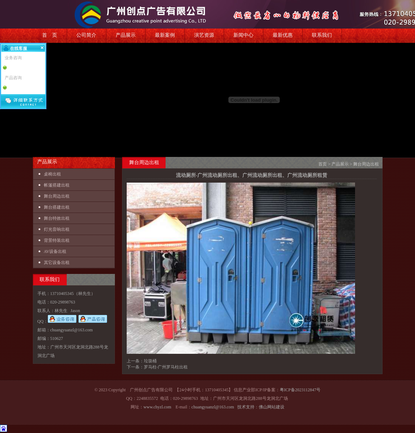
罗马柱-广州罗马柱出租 (166, 367)
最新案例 (165, 35)
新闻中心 (243, 35)
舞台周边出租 (57, 196)
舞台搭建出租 (57, 207)
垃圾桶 (150, 360)
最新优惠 (283, 35)
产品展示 (126, 35)
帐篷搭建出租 (57, 185)
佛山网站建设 (271, 406)
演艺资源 (204, 35)
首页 (322, 164)
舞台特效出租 (57, 218)
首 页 (49, 35)
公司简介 (86, 35)
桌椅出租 (52, 174)
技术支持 (245, 406)
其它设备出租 (57, 262)
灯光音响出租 (57, 229)
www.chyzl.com (157, 406)
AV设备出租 (55, 251)
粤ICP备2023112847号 (300, 389)
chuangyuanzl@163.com (213, 406)
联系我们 (322, 35)
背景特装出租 (57, 240)
